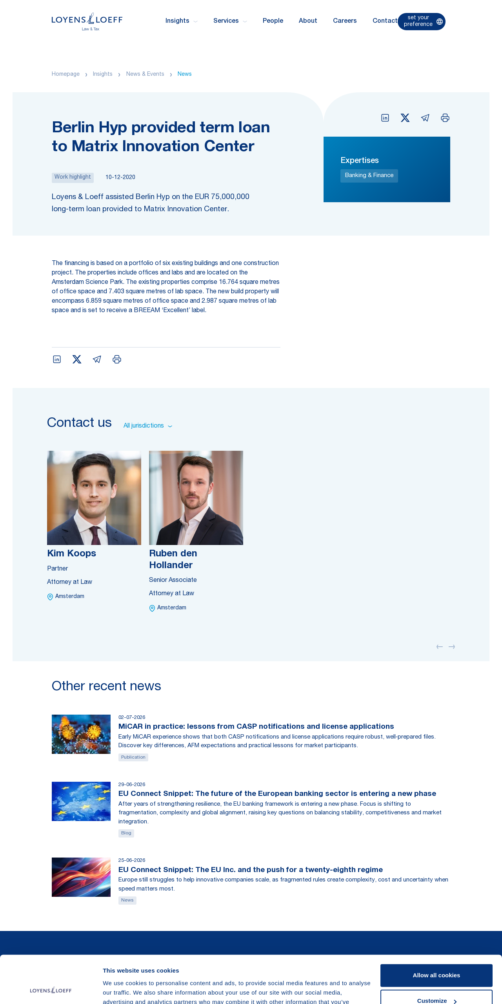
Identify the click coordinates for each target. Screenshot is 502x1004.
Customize (437, 956)
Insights (103, 74)
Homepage (66, 74)
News (185, 74)
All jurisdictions (148, 426)
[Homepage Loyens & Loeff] (87, 21)
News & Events (145, 74)
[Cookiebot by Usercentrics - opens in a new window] (50, 989)
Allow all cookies (436, 930)
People (273, 21)
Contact (385, 21)
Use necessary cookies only (436, 982)
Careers (345, 21)
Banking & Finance (369, 176)
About (308, 21)
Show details (121, 988)
